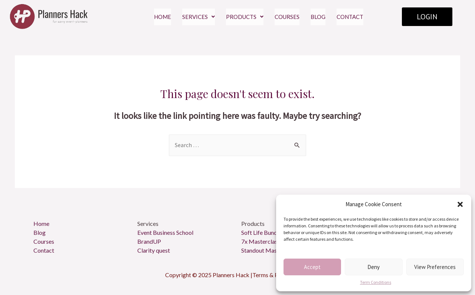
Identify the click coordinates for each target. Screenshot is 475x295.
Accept (312, 266)
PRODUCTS (244, 16)
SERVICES (198, 16)
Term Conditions (375, 282)
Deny (374, 266)
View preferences (435, 266)
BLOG (318, 16)
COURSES (287, 16)
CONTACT (350, 16)
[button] (460, 204)
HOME (162, 16)
